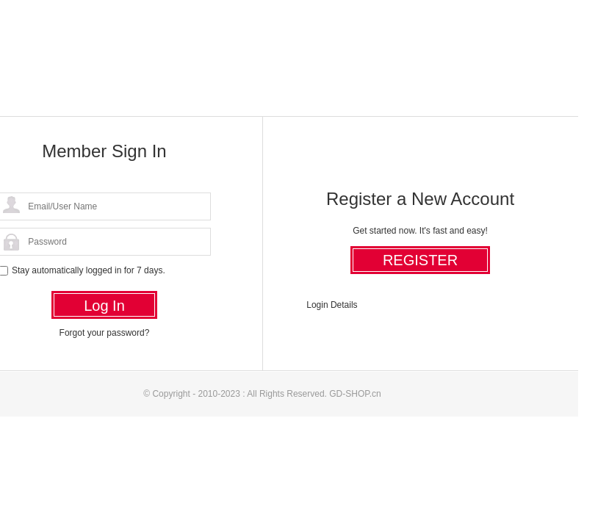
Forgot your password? (105, 333)
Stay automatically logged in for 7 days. (88, 270)
